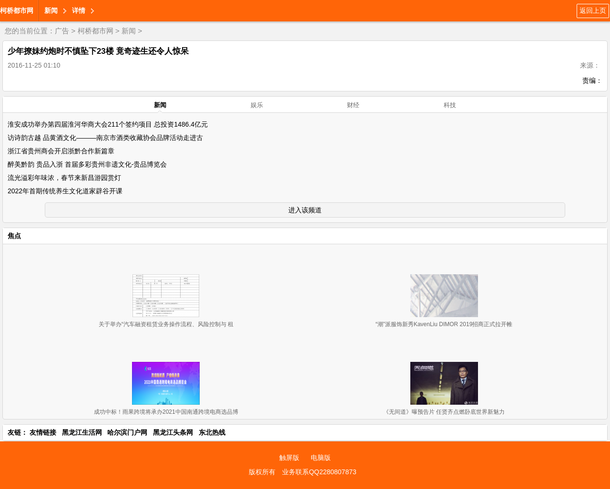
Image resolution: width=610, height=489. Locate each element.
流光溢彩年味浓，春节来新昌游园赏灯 (64, 177)
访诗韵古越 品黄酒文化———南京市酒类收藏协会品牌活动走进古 (105, 137)
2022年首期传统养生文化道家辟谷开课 (65, 191)
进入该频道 (305, 210)
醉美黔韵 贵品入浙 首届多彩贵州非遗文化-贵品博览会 (87, 164)
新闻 (51, 10)
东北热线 (212, 432)
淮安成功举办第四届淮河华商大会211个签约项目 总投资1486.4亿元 (108, 124)
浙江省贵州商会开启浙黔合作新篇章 (61, 151)
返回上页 (593, 10)
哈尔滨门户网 (127, 432)
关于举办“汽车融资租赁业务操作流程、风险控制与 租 (166, 324)
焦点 (14, 236)
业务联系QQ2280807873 (319, 472)
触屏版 (289, 457)
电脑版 (321, 457)
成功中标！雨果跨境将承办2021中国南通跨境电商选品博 (166, 412)
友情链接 (43, 432)
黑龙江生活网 (82, 432)
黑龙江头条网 (173, 432)
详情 (78, 10)
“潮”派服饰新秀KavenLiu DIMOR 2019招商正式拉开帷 (444, 324)
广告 (62, 31)
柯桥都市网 (16, 10)
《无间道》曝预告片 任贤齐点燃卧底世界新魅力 (444, 412)
